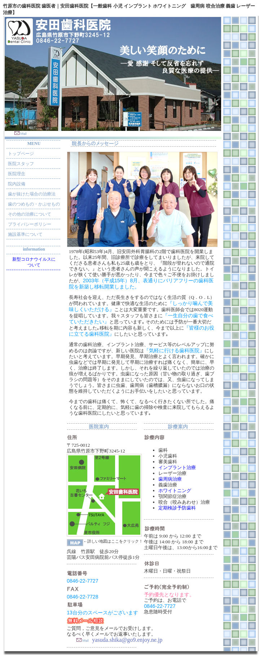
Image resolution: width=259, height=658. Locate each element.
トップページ (21, 153)
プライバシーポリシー (29, 224)
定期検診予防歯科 (177, 508)
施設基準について (25, 234)
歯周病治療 (170, 479)
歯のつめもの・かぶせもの (34, 204)
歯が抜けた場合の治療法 (32, 193)
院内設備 (16, 183)
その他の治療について (29, 214)
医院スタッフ (21, 163)
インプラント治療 (177, 467)
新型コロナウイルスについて (34, 262)
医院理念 (16, 173)
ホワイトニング (174, 490)
